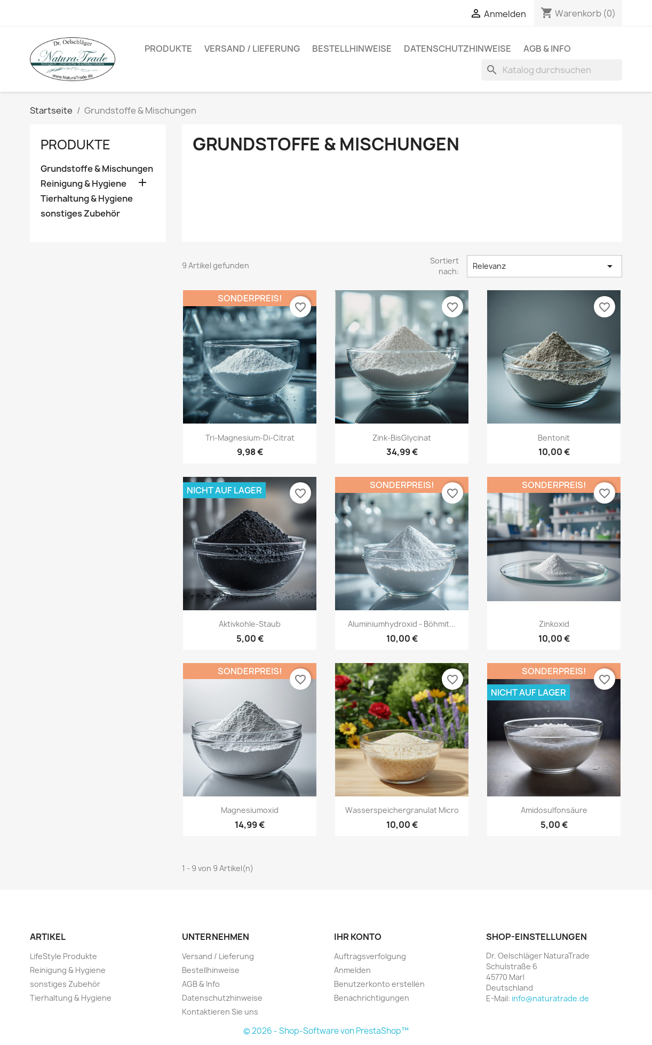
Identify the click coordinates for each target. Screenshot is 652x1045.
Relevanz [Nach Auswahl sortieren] (544, 266)
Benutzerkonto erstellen (379, 984)
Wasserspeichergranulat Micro (402, 810)
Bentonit (554, 438)
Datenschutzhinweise (457, 48)
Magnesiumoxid (250, 810)
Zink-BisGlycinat (401, 438)
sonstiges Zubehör (80, 213)
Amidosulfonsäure (554, 810)
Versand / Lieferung (252, 48)
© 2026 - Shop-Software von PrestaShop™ (326, 1030)
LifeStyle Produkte (63, 956)
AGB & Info (547, 48)
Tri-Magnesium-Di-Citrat (250, 438)
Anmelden (352, 970)
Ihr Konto (357, 937)
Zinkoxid (554, 624)
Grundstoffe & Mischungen (97, 168)
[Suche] (551, 70)
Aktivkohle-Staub (250, 624)
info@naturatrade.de (550, 998)
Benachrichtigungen (371, 998)
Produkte (168, 48)
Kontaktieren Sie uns (220, 1012)
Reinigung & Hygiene (83, 183)
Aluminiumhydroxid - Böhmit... (402, 624)
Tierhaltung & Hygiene (87, 198)
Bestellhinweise (352, 48)
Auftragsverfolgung (370, 956)
